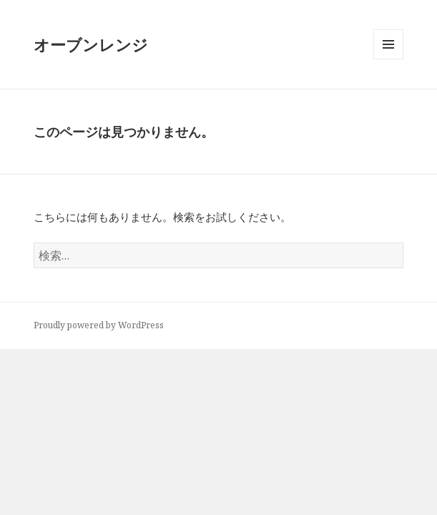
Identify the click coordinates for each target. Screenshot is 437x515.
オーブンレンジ (91, 44)
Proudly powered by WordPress (99, 325)
